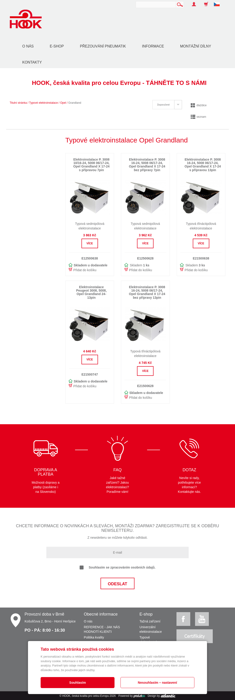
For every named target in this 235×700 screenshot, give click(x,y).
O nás (28, 46)
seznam (198, 116)
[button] (218, 1)
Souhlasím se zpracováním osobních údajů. (118, 568)
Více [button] (90, 243)
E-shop (57, 46)
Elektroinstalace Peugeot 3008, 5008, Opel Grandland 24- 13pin (91, 292)
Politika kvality (94, 637)
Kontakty (32, 62)
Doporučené (163, 104)
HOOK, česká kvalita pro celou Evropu (85, 695)
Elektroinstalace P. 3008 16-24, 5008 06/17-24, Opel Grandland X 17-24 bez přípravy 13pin (147, 292)
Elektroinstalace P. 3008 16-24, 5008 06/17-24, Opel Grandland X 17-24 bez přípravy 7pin (147, 165)
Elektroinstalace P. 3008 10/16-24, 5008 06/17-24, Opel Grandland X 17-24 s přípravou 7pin (91, 165)
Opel (63, 102)
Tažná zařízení (150, 621)
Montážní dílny (195, 46)
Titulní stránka (18, 102)
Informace (153, 46)
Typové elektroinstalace (43, 102)
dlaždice (199, 105)
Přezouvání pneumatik (103, 46)
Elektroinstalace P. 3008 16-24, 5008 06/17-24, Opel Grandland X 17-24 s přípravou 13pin (203, 165)
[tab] (167, 104)
